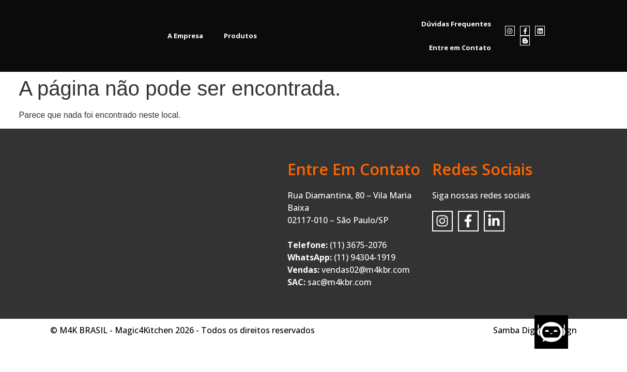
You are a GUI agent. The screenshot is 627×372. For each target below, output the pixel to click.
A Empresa (185, 35)
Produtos (240, 35)
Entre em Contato (460, 47)
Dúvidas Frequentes (456, 23)
